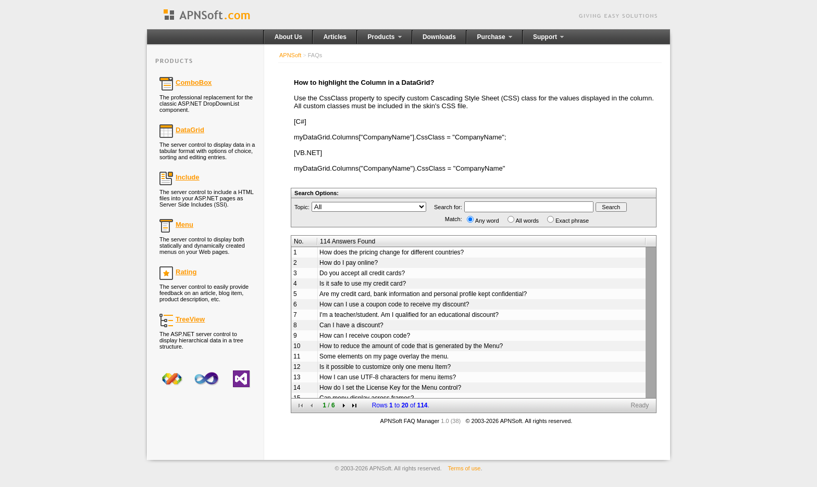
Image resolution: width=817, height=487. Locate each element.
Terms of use (464, 468)
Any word (487, 220)
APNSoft (290, 55)
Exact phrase (572, 220)
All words (527, 220)
